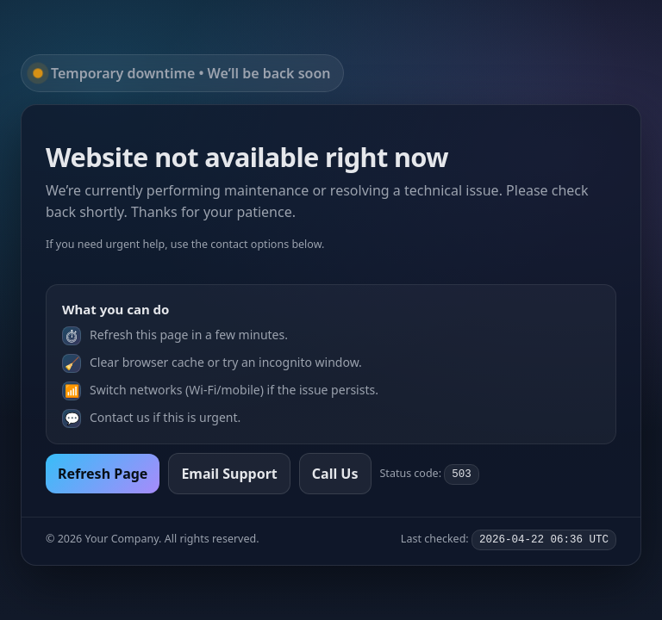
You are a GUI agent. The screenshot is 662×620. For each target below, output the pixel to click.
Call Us (335, 473)
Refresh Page (102, 473)
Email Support (229, 473)
